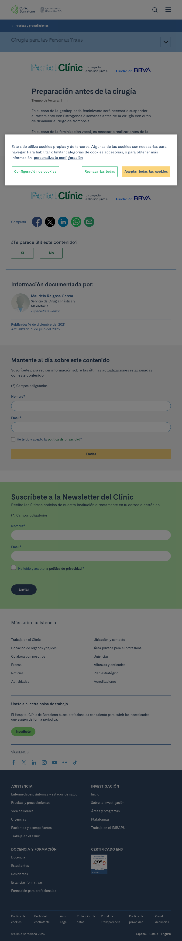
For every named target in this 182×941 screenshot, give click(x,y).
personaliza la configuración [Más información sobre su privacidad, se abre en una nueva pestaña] (58, 158)
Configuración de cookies (35, 171)
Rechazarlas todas (100, 171)
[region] (91, 160)
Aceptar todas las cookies (146, 171)
